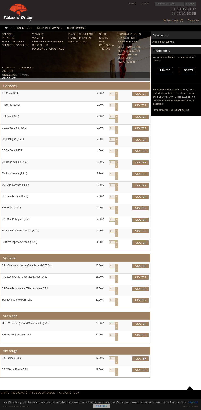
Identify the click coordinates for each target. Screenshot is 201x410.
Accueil (132, 3)
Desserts (26, 67)
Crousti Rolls (128, 37)
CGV (76, 392)
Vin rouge (9, 78)
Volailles (38, 37)
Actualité (64, 392)
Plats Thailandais (80, 37)
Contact (145, 3)
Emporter (187, 70)
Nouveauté (24, 28)
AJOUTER (140, 93)
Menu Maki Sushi (129, 50)
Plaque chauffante (81, 34)
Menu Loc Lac (77, 41)
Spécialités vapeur (15, 45)
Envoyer (190, 3)
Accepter (101, 406)
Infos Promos (76, 28)
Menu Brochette (129, 47)
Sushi (103, 34)
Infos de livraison (42, 392)
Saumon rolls (127, 41)
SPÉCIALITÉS (40, 45)
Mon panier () (173, 20)
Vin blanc (8, 74)
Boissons (8, 67)
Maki (102, 41)
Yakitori (104, 48)
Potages (8, 37)
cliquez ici (193, 402)
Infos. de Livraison (49, 28)
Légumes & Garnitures (47, 41)
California (106, 45)
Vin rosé (8, 71)
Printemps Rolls (129, 34)
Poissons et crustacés (48, 48)
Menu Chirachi (128, 54)
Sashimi (104, 37)
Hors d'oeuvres (13, 41)
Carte (9, 28)
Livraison (164, 70)
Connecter (193, 20)
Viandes (37, 34)
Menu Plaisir (126, 61)
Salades (7, 34)
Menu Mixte (125, 58)
